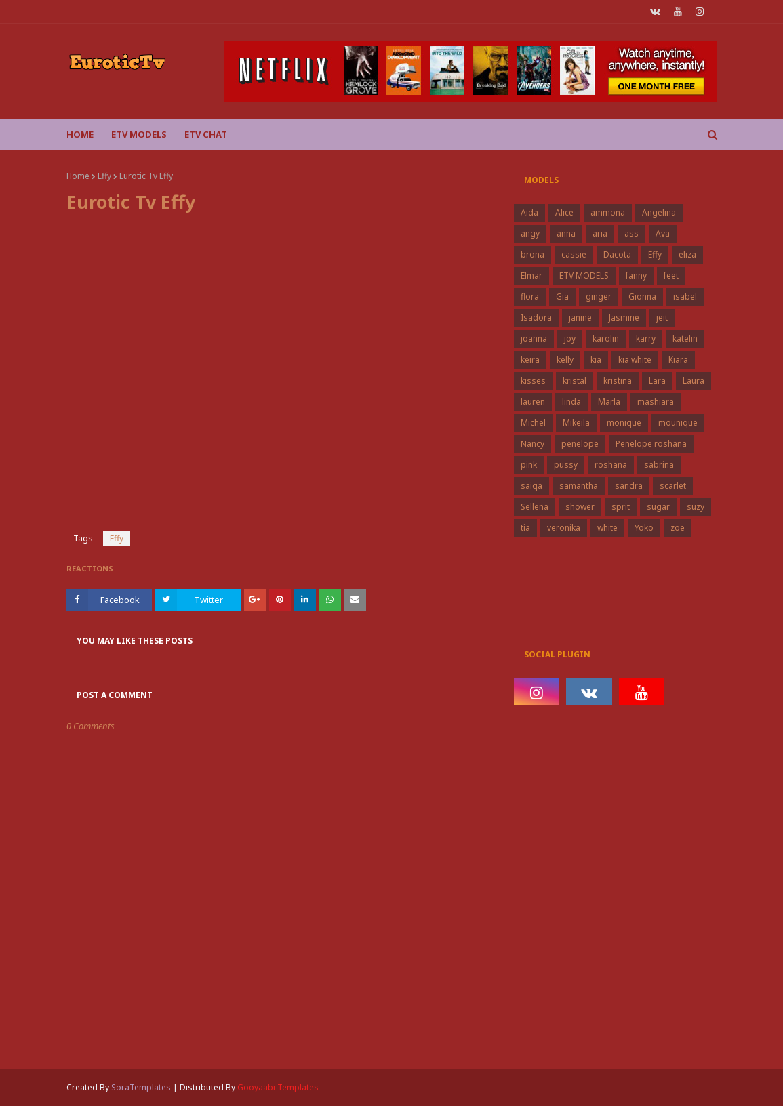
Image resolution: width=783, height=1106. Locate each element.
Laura (693, 380)
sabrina (659, 464)
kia (595, 359)
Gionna (642, 296)
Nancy (532, 443)
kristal (574, 380)
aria (600, 233)
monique (624, 422)
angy (530, 233)
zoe (677, 527)
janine (580, 317)
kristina (617, 380)
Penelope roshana (651, 443)
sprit (620, 506)
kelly (565, 359)
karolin (606, 338)
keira (530, 359)
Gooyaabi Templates (278, 1087)
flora (530, 296)
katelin (685, 338)
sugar (658, 506)
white (607, 527)
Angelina (659, 212)
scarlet (673, 485)
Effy (104, 176)
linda (571, 401)
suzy (695, 506)
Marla (609, 401)
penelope (580, 443)
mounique (678, 422)
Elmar (531, 275)
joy (570, 338)
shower (580, 506)
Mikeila (576, 422)
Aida (529, 212)
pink (529, 464)
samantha (578, 485)
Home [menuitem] (80, 134)
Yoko (644, 527)
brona (532, 254)
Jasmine (624, 317)
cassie (573, 254)
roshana (611, 464)
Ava (663, 233)
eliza (687, 254)
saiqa (531, 485)
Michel (533, 422)
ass (631, 233)
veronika (563, 527)
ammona (607, 212)
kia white (634, 359)
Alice (564, 212)
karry (646, 338)
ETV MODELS (584, 275)
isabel (685, 296)
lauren (533, 401)
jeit (662, 317)
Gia (562, 296)
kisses (533, 380)
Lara (657, 380)
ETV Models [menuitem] (139, 134)
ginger (598, 296)
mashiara (655, 401)
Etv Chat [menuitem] (205, 134)
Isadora (536, 317)
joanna (534, 338)
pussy (566, 464)
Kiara (678, 359)
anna (566, 233)
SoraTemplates (141, 1087)
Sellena (534, 506)
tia (525, 527)
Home (77, 176)
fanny (636, 275)
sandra (629, 485)
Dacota (617, 254)
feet (671, 275)
